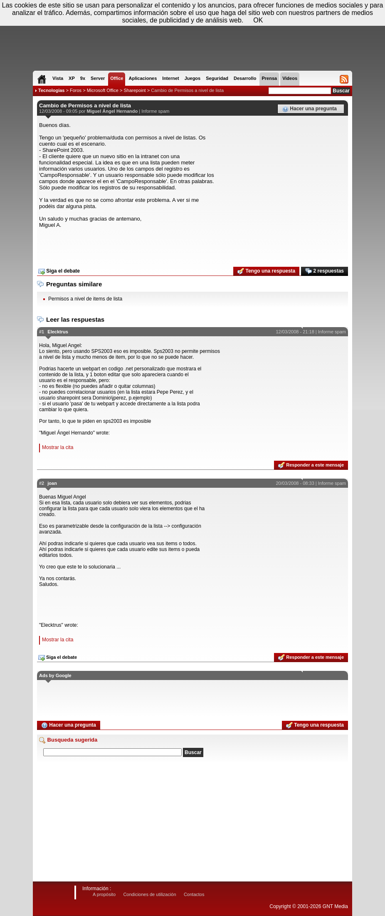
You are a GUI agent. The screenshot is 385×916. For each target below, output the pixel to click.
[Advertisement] (192, 244)
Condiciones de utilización (149, 894)
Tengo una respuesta (266, 271)
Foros (75, 90)
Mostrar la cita (57, 447)
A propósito (104, 894)
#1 (41, 331)
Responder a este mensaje (311, 465)
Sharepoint (134, 90)
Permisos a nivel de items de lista (85, 299)
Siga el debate (59, 271)
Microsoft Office (102, 90)
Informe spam (155, 111)
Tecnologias (51, 90)
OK (258, 20)
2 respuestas (324, 271)
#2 (41, 483)
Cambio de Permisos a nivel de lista (187, 90)
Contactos (194, 894)
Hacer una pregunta (309, 109)
